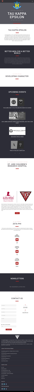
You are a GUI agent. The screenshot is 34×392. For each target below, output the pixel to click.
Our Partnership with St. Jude (5, 370)
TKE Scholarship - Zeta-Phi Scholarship (7, 373)
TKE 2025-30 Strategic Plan (5, 358)
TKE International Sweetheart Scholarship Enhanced (9, 353)
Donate (17, 213)
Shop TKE (2, 376)
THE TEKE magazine (4, 375)
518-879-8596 (25, 307)
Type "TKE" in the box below (5, 324)
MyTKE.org (3, 378)
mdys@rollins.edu (25, 312)
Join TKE (2, 367)
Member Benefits (3, 368)
